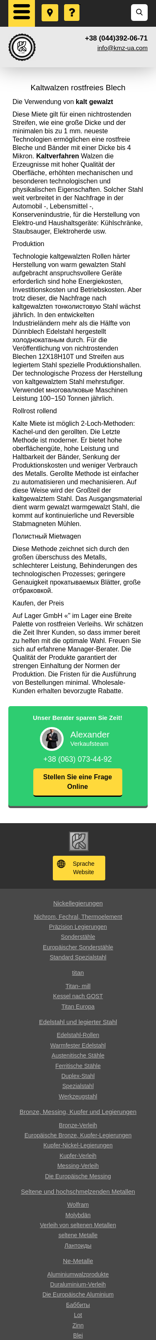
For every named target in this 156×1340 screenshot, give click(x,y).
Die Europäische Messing (78, 1176)
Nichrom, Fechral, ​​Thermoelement (78, 916)
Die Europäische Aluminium (78, 1294)
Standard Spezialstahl (78, 957)
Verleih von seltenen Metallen (78, 1225)
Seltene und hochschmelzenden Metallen (78, 1191)
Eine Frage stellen (72, 4)
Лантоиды (78, 1245)
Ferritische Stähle (78, 1066)
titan (78, 972)
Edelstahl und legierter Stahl (78, 1021)
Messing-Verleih (78, 1165)
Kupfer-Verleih (78, 1155)
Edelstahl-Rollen (78, 1035)
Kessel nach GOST (78, 996)
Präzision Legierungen (78, 926)
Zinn (78, 1325)
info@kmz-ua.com (122, 47)
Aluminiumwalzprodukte (78, 1274)
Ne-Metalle (78, 1260)
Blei (78, 1335)
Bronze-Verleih (78, 1125)
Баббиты (78, 1305)
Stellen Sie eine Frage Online (77, 781)
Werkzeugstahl (78, 1096)
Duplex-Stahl (77, 1076)
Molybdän (78, 1215)
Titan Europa (78, 1006)
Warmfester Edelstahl (78, 1045)
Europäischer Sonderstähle (78, 947)
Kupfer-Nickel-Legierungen (78, 1145)
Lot (78, 1315)
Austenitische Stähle (78, 1055)
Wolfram (78, 1204)
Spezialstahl (78, 1086)
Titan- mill (77, 986)
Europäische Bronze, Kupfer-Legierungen (78, 1135)
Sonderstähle (78, 936)
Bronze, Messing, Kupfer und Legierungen (78, 1111)
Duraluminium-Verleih (78, 1284)
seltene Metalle (77, 1235)
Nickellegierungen (78, 903)
